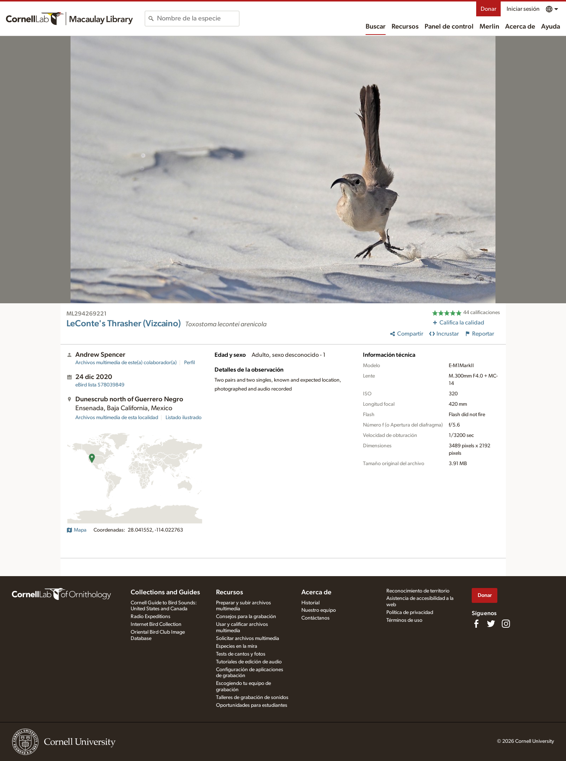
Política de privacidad (409, 612)
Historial (310, 602)
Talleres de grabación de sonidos (252, 697)
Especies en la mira (236, 646)
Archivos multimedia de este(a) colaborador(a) (126, 362)
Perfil (189, 362)
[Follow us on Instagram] (505, 623)
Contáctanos (315, 618)
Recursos (405, 26)
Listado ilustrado (184, 417)
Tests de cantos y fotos (240, 654)
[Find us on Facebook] (476, 623)
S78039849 (99, 385)
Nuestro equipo (318, 610)
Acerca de (520, 26)
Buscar (376, 26)
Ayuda (550, 26)
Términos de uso (404, 620)
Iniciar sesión (523, 9)
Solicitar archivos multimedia (247, 638)
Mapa (76, 530)
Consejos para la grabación (246, 616)
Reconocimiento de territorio (417, 591)
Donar (488, 9)
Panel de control (449, 26)
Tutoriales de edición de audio (249, 661)
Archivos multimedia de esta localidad (116, 417)
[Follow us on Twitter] (491, 623)
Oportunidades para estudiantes (251, 705)
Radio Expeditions (150, 616)
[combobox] (198, 18)
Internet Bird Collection (156, 624)
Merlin (489, 26)
